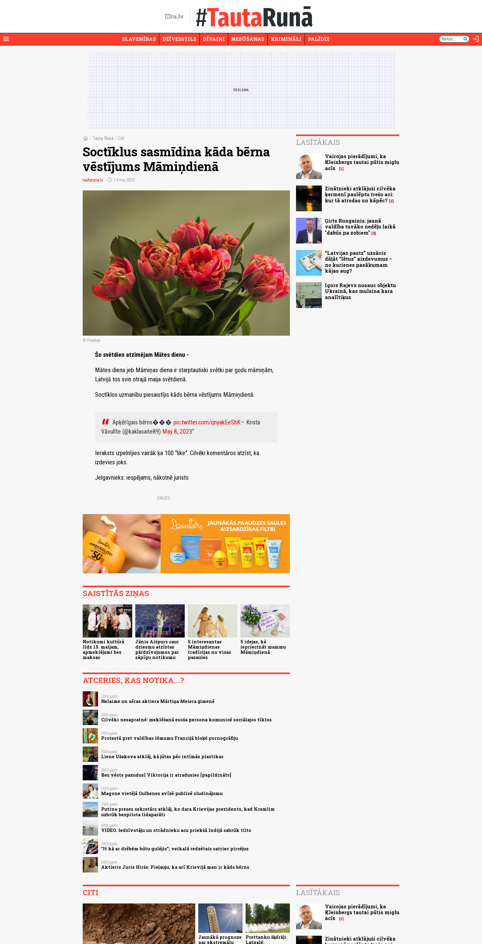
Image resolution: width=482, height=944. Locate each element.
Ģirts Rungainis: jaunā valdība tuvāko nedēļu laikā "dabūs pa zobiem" (360, 226)
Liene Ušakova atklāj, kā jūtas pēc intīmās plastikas (162, 756)
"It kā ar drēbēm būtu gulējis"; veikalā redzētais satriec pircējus (175, 849)
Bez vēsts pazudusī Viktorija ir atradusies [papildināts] (166, 775)
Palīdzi (318, 39)
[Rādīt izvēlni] (6, 39)
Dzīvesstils (179, 39)
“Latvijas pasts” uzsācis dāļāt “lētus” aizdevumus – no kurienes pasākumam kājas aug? (358, 262)
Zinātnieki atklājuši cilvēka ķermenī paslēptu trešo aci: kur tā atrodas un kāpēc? (360, 194)
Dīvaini (214, 39)
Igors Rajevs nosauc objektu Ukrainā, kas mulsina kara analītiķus (360, 291)
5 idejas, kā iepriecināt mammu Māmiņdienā (263, 647)
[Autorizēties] (476, 39)
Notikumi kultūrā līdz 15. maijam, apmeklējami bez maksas (103, 650)
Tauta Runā (103, 138)
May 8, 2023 (177, 431)
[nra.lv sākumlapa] (174, 16)
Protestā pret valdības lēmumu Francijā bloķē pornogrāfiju (169, 738)
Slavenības (139, 39)
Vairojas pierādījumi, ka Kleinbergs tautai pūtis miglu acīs (362, 162)
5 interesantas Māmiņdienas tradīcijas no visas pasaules (209, 650)
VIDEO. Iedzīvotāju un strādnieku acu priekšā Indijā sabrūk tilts (176, 830)
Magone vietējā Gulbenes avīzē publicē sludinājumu (162, 793)
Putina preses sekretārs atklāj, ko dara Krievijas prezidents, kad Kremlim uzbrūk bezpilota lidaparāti (188, 811)
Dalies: (164, 498)
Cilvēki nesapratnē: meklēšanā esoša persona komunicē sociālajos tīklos (186, 720)
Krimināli (286, 39)
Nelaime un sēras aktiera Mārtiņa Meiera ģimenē (158, 701)
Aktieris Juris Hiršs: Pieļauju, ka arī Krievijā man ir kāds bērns (175, 867)
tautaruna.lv (93, 179)
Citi (121, 138)
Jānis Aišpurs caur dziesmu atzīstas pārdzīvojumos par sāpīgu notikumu (157, 650)
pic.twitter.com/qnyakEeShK (206, 422)
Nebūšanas (247, 39)
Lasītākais (318, 142)
